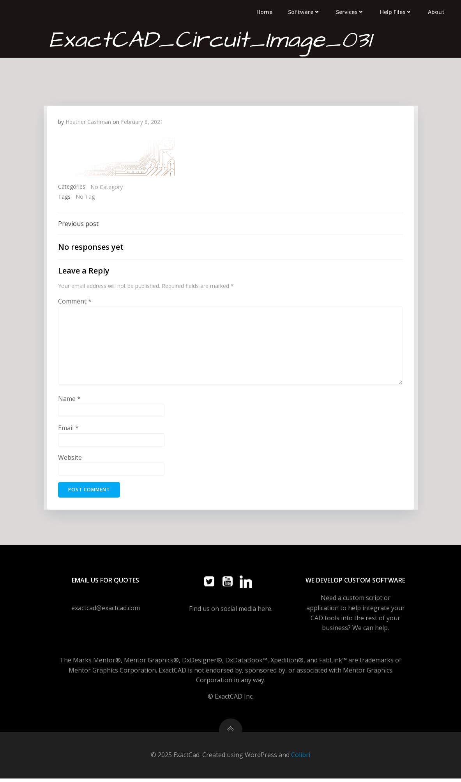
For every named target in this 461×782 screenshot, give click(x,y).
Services (351, 11)
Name (69, 398)
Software (306, 11)
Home (266, 11)
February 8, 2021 (142, 121)
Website (70, 457)
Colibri (300, 758)
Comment (75, 301)
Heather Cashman (88, 121)
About (437, 11)
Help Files (398, 11)
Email (68, 428)
